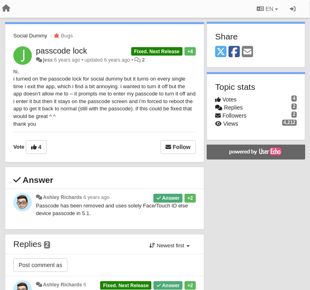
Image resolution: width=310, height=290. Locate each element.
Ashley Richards (62, 197)
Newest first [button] (169, 245)
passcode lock (61, 50)
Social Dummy (30, 36)
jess (47, 60)
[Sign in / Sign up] (292, 9)
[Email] (247, 52)
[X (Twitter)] (220, 52)
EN (267, 9)
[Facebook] (234, 52)
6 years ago (97, 197)
